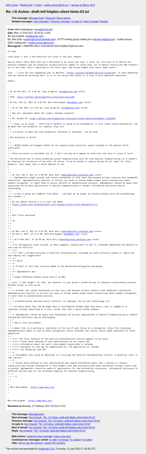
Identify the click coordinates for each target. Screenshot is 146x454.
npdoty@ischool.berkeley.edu (39, 39)
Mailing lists (26, 5)
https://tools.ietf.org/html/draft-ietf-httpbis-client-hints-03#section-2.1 (54, 204)
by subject (75, 439)
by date (53, 439)
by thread (64, 439)
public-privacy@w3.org (56, 5)
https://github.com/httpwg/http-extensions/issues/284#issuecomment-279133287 (72, 118)
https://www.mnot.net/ (43, 387)
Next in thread (91, 21)
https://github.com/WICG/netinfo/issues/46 (91, 73)
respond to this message (39, 436)
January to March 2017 (83, 5)
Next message (41, 21)
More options (64, 18)
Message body (36, 18)
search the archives (55, 443)
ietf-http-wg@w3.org (103, 39)
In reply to (77, 21)
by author (87, 439)
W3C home (12, 5)
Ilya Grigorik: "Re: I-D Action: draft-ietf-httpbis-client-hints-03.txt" (62, 417)
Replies (104, 21)
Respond (50, 18)
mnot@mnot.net (43, 29)
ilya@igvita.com (34, 36)
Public (38, 5)
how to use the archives (30, 443)
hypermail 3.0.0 (46, 448)
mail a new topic (62, 436)
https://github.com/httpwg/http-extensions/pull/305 (45, 97)
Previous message (60, 21)
